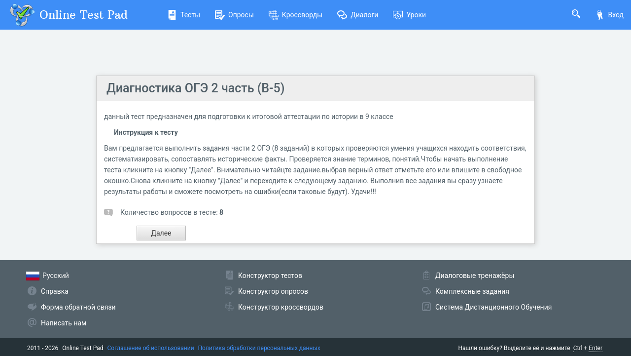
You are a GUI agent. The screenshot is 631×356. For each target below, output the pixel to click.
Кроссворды (295, 15)
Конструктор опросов (273, 291)
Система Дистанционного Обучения (493, 307)
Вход (609, 15)
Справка (55, 291)
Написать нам (63, 323)
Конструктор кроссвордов (280, 307)
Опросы (234, 15)
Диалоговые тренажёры (474, 275)
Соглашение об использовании (150, 348)
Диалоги (357, 15)
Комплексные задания (472, 291)
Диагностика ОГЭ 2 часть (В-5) (195, 88)
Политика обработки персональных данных (259, 348)
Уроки (409, 15)
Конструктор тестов (270, 275)
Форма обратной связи (78, 307)
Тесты (183, 15)
